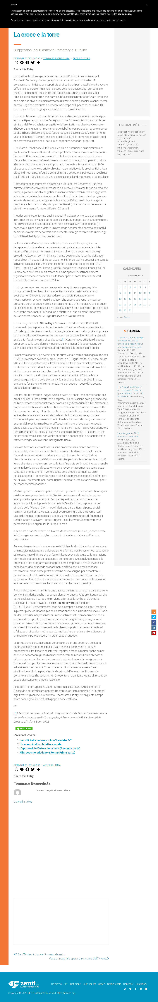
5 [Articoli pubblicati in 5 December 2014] (140, 287)
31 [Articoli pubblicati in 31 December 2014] (130, 310)
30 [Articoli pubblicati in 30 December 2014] (125, 310)
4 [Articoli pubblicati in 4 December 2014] (135, 287)
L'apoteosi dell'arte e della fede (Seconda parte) (50, 748)
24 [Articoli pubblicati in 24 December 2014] (130, 304)
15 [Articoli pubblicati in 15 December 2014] (120, 299)
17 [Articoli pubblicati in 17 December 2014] (130, 299)
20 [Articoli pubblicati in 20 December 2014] (145, 299)
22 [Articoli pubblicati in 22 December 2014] (120, 304)
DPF (66, 984)
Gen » (126, 317)
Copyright (128, 984)
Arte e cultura (81, 58)
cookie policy (124, 14)
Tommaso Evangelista (56, 58)
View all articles (23, 801)
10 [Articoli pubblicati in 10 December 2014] (130, 293)
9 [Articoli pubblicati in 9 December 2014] (125, 293)
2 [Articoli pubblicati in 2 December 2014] (125, 287)
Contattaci (141, 984)
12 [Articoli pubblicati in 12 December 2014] (140, 293)
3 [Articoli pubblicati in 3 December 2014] (130, 287)
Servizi (101, 984)
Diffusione (75, 984)
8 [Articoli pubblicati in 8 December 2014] (120, 293)
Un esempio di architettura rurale (40, 744)
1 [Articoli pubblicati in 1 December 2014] (120, 287)
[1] (63, 339)
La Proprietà (89, 984)
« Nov (120, 317)
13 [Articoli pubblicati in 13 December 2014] (145, 293)
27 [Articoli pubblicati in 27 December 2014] (145, 304)
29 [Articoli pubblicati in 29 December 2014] (120, 310)
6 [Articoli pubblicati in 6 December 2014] (145, 287)
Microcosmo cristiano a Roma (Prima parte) (47, 752)
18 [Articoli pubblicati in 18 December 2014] (135, 299)
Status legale (114, 984)
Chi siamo (56, 984)
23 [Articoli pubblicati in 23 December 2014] (125, 304)
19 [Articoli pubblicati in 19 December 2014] (140, 299)
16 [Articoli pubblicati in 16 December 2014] (125, 299)
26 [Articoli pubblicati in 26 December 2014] (140, 304)
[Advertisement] (61, 925)
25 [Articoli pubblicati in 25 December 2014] (135, 304)
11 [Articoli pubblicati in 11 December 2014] (135, 293)
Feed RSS (133, 331)
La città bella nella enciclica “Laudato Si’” (46, 740)
